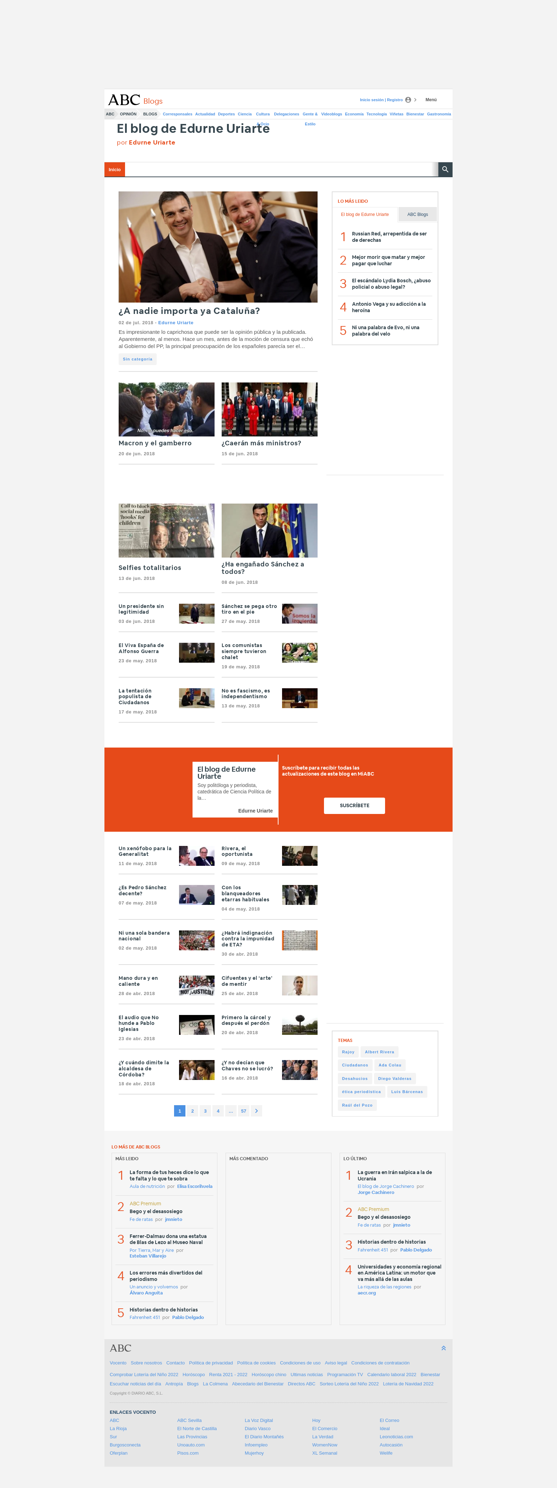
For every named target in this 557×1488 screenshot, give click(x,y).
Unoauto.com (191, 1445)
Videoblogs (331, 114)
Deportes (226, 114)
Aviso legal (336, 1362)
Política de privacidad (211, 1362)
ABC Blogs (417, 214)
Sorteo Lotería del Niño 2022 (349, 1383)
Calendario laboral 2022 (391, 1374)
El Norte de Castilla (197, 1428)
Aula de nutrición (147, 1186)
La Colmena (215, 1383)
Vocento (118, 1362)
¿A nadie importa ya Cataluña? (189, 311)
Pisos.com (188, 1453)
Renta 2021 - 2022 (228, 1374)
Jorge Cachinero (376, 1192)
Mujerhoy (254, 1453)
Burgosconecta (125, 1445)
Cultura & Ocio (263, 115)
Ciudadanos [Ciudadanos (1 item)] (355, 1065)
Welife (386, 1453)
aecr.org (367, 1293)
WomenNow (324, 1445)
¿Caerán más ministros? (262, 443)
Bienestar (415, 114)
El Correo (389, 1420)
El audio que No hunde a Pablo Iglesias (139, 1023)
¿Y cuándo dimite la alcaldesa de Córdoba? (144, 1068)
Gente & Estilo (310, 115)
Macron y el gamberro (156, 443)
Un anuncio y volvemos (154, 1287)
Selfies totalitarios (150, 568)
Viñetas (397, 114)
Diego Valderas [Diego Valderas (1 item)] (395, 1078)
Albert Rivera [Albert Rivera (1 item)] (379, 1052)
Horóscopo (194, 1374)
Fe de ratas (141, 1219)
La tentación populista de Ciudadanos (135, 697)
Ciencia (245, 114)
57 (243, 1111)
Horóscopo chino (269, 1374)
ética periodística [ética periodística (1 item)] (361, 1092)
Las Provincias (192, 1436)
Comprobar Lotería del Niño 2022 (144, 1374)
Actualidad (205, 114)
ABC (110, 114)
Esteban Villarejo (148, 1256)
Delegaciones (286, 114)
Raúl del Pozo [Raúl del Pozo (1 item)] (357, 1105)
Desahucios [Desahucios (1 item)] (355, 1078)
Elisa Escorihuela (194, 1186)
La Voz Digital (259, 1420)
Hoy (316, 1420)
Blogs (150, 114)
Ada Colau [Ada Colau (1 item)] (390, 1065)
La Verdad (322, 1436)
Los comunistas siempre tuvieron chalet (244, 651)
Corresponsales (177, 114)
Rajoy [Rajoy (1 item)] (348, 1052)
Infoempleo (256, 1445)
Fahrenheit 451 (145, 1317)
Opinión (128, 114)
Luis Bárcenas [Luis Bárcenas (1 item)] (407, 1092)
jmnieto (173, 1219)
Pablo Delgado (188, 1317)
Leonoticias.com (396, 1436)
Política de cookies (256, 1362)
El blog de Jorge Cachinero (386, 1186)
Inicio (115, 169)
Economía (354, 114)
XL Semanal (324, 1453)
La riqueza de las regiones (384, 1287)
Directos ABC (301, 1383)
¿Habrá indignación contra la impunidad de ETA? (248, 939)
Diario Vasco (258, 1428)
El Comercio (324, 1428)
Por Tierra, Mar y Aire (152, 1250)
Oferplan (119, 1453)
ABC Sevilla (189, 1420)
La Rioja (118, 1428)
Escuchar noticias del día (135, 1383)
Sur (113, 1436)
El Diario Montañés (264, 1436)
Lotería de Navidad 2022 (408, 1383)
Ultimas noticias (307, 1374)
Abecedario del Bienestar (257, 1383)
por (146, 143)
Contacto (175, 1362)
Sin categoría (137, 359)
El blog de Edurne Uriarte (193, 129)
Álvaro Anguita (146, 1293)
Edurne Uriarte (175, 322)
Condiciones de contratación (380, 1362)
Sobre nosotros (146, 1362)
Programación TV (345, 1374)
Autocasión (391, 1445)
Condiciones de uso (300, 1362)
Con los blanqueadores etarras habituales (246, 893)
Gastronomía (439, 114)
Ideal (385, 1428)
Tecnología (377, 114)
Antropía (174, 1383)
